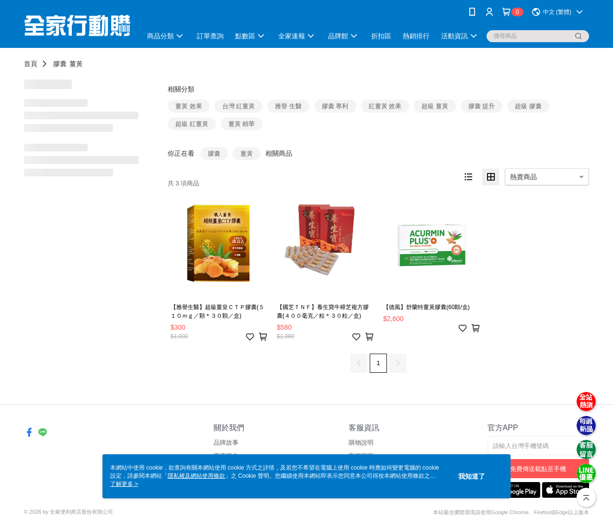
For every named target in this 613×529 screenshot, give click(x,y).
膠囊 (60, 64)
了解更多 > (124, 484)
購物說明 (361, 442)
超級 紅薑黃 (191, 123)
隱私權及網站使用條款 (196, 475)
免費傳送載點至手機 (538, 468)
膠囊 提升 (481, 106)
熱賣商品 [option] (523, 177)
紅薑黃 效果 (385, 106)
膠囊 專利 (335, 106)
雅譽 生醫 (288, 106)
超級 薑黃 (434, 106)
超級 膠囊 (528, 106)
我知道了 (471, 476)
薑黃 (76, 64)
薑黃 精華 (241, 123)
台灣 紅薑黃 (238, 106)
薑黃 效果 (188, 106)
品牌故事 (226, 442)
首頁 (30, 64)
